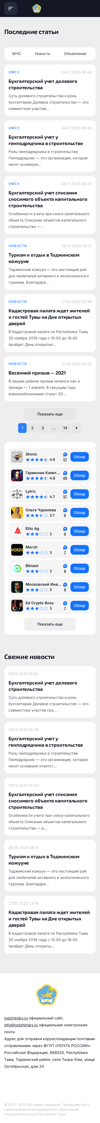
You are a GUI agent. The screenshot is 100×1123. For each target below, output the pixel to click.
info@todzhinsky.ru (21, 1025)
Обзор (79, 456)
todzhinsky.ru (16, 1018)
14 (65, 428)
